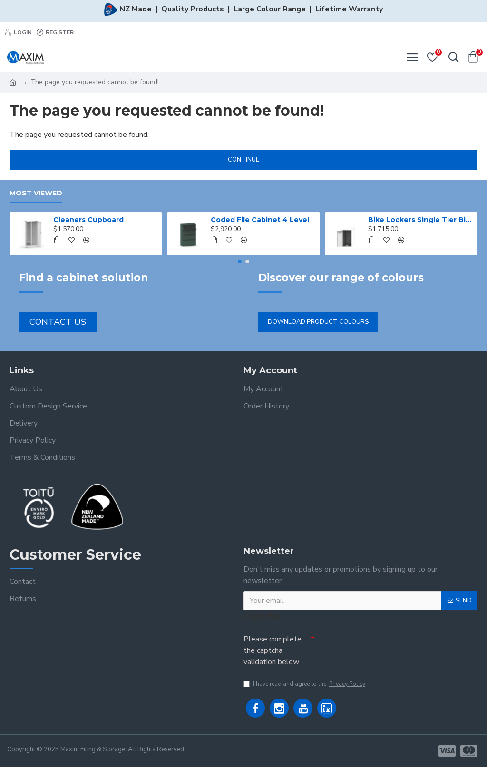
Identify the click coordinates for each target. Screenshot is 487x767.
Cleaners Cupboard (88, 219)
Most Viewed (36, 193)
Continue (243, 159)
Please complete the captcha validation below (273, 650)
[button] (240, 261)
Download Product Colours (318, 322)
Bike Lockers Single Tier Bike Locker (421, 219)
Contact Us (57, 322)
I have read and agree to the (305, 684)
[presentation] (381, 647)
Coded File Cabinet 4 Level (260, 219)
